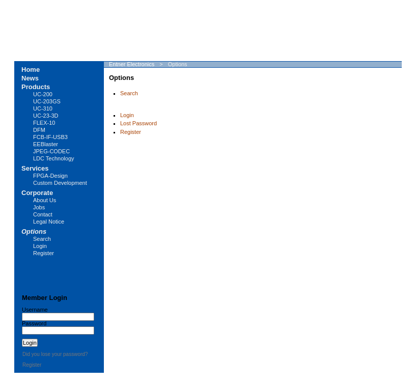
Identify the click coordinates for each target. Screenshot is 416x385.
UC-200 (42, 94)
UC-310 (42, 108)
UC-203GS (47, 101)
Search (129, 93)
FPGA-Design (50, 176)
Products (35, 87)
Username (35, 310)
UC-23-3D (46, 116)
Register (130, 132)
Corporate (37, 193)
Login (127, 115)
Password (34, 323)
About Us (44, 200)
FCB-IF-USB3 (50, 137)
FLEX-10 (44, 123)
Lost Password (138, 123)
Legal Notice (48, 221)
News (30, 78)
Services (35, 168)
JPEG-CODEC (51, 151)
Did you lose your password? (55, 354)
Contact (42, 214)
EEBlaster (45, 144)
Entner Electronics (131, 64)
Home (30, 69)
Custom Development (60, 183)
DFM (39, 130)
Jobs (39, 207)
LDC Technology (53, 158)
